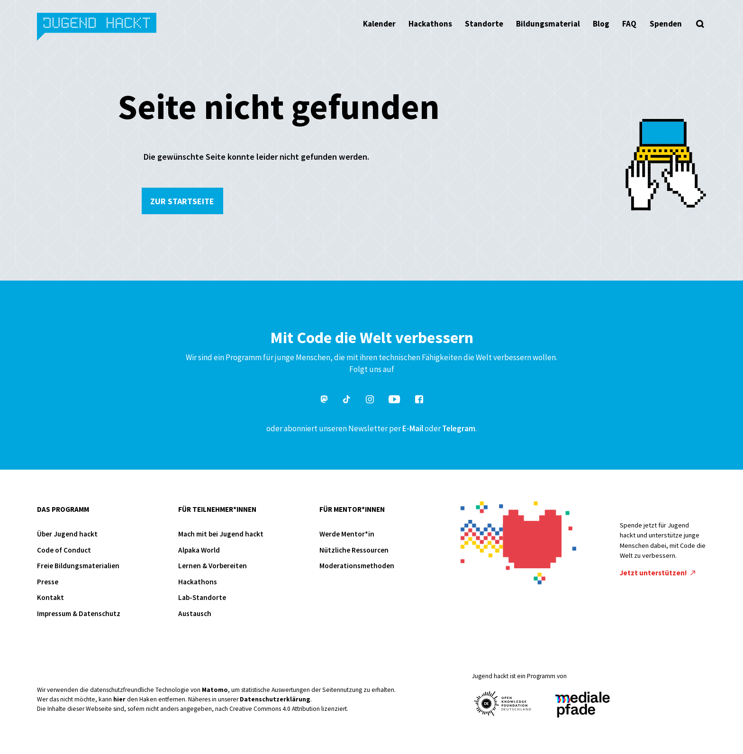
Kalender (379, 23)
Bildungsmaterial (548, 23)
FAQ (629, 23)
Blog (601, 23)
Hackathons (430, 23)
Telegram (458, 428)
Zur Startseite (182, 201)
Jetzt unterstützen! (658, 572)
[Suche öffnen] (700, 23)
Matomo (215, 690)
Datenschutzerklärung (275, 699)
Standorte (484, 23)
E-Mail (412, 428)
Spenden (666, 23)
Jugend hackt (97, 28)
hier (119, 699)
